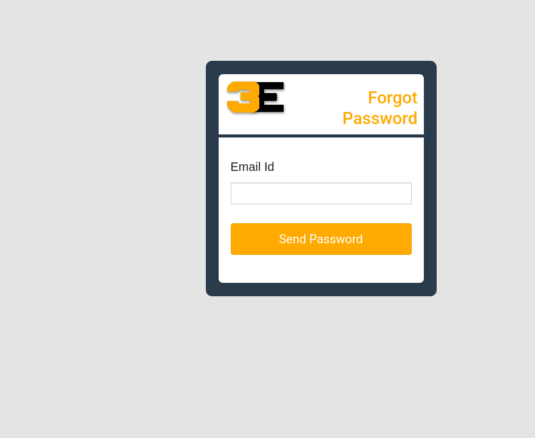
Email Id (252, 166)
